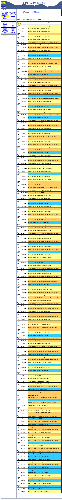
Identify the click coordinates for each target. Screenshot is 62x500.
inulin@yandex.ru (36, 12)
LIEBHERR (5, 29)
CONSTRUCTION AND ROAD (12, 13)
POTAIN (5, 32)
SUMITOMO (12, 32)
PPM (13, 31)
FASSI (5, 22)
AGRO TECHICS (13, 14)
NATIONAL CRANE (5, 31)
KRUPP (12, 26)
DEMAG (5, 20)
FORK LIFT (13, 16)
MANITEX (12, 30)
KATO (13, 25)
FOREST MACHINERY (5, 18)
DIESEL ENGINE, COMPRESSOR (5, 13)
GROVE (12, 20)
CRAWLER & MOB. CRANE (4, 16)
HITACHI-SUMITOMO (5, 24)
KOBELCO (5, 26)
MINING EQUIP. (5, 14)
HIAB (13, 22)
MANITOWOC (5, 30)
